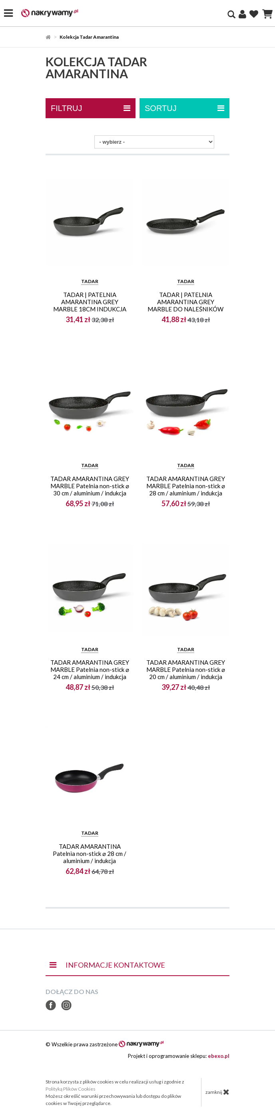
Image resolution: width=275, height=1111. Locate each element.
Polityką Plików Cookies (71, 1089)
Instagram (66, 1005)
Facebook (51, 1005)
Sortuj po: (75, 142)
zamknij (217, 1092)
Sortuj (184, 108)
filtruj (90, 108)
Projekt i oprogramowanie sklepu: (178, 1056)
